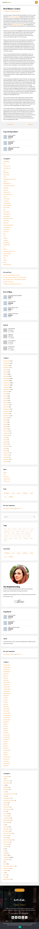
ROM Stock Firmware (8, 218)
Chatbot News (6, 174)
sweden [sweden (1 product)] (11, 538)
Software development (8, 225)
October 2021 (6, 435)
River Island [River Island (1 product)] (28, 533)
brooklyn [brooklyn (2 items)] (6, 493)
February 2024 (6, 378)
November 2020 (6, 446)
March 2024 (5, 376)
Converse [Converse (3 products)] (14, 528)
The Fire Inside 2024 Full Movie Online (11, 275)
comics (4, 176)
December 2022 (6, 409)
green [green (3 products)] (32, 528)
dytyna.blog (5, 187)
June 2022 (5, 422)
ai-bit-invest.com (7, 166)
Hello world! (18, 508)
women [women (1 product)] (5, 540)
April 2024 (5, 374)
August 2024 (6, 369)
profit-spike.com (6, 214)
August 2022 (6, 417)
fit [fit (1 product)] (28, 528)
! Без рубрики (6, 161)
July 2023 (5, 393)
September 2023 (6, 389)
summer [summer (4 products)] (5, 538)
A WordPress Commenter (9, 508)
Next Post (30, 125)
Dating (4, 181)
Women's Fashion (7, 253)
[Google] (23, 917)
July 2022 (5, 420)
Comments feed (6, 478)
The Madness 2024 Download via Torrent (12, 284)
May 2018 (5, 450)
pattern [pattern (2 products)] (18, 533)
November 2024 (6, 363)
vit (3, 247)
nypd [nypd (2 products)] (9, 533)
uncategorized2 (6, 244)
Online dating (6, 211)
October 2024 (6, 365)
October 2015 (6, 455)
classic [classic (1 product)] (9, 528)
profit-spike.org (6, 216)
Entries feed (6, 476)
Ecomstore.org (6, 481)
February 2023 (6, 404)
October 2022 (6, 413)
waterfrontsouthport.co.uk (9, 251)
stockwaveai (6, 231)
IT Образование (6, 203)
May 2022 (5, 424)
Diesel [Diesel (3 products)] (24, 528)
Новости (5, 260)
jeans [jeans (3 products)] (13, 531)
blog (4, 170)
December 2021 (6, 433)
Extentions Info (6, 192)
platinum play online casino (17, 24)
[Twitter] (16, 917)
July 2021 (5, 437)
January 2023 (6, 406)
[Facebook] (13, 917)
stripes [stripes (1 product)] (28, 535)
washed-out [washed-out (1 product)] (26, 538)
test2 (4, 236)
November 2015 (6, 452)
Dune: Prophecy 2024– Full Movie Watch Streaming (14, 279)
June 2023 (5, 396)
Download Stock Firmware (9, 185)
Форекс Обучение (7, 264)
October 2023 (6, 387)
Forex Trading (6, 198)
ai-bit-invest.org (6, 168)
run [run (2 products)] (11, 535)
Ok (19, 927)
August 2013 (6, 461)
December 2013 (6, 459)
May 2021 (5, 439)
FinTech (5, 196)
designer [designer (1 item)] (18, 493)
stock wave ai (6, 229)
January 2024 (6, 380)
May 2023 (5, 398)
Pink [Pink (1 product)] (22, 533)
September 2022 (6, 415)
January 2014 (6, 457)
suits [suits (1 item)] (5, 496)
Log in (4, 474)
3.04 (4, 163)
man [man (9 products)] (5, 533)
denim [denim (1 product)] (20, 528)
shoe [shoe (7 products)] (15, 535)
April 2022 (5, 426)
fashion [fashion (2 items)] (25, 493)
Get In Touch (19, 890)
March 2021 (5, 444)
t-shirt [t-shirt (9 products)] (16, 538)
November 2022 (6, 411)
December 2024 (6, 361)
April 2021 (5, 442)
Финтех (5, 262)
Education (5, 190)
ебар (4, 257)
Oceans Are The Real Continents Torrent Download (14, 277)
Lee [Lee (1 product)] (27, 531)
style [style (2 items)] (31, 493)
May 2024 (5, 371)
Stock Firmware (6, 227)
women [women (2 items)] (11, 496)
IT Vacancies (6, 201)
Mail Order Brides (7, 205)
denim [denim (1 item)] (13, 493)
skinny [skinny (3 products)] (19, 535)
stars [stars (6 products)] (24, 535)
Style (4, 233)
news (4, 209)
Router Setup (6, 220)
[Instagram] (19, 917)
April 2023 (5, 400)
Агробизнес (5, 255)
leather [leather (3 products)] (22, 531)
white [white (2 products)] (31, 538)
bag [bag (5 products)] (4, 528)
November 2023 (6, 385)
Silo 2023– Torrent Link (8, 281)
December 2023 (6, 382)
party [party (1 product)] (13, 533)
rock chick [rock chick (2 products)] (6, 535)
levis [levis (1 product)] (31, 531)
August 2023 (6, 391)
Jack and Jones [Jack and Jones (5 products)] (7, 531)
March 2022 (5, 428)
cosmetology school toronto (9, 179)
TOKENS (5, 238)
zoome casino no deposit (14, 16)
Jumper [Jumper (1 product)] (17, 531)
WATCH (5, 249)
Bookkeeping (6, 172)
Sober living (5, 222)
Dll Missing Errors (7, 183)
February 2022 (6, 431)
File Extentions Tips (7, 194)
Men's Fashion (6, 207)
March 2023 (5, 402)
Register (5, 472)
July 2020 (5, 448)
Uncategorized (7, 11)
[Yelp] (26, 917)
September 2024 (6, 367)
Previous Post (10, 124)
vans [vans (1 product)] (20, 538)
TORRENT (5, 240)
